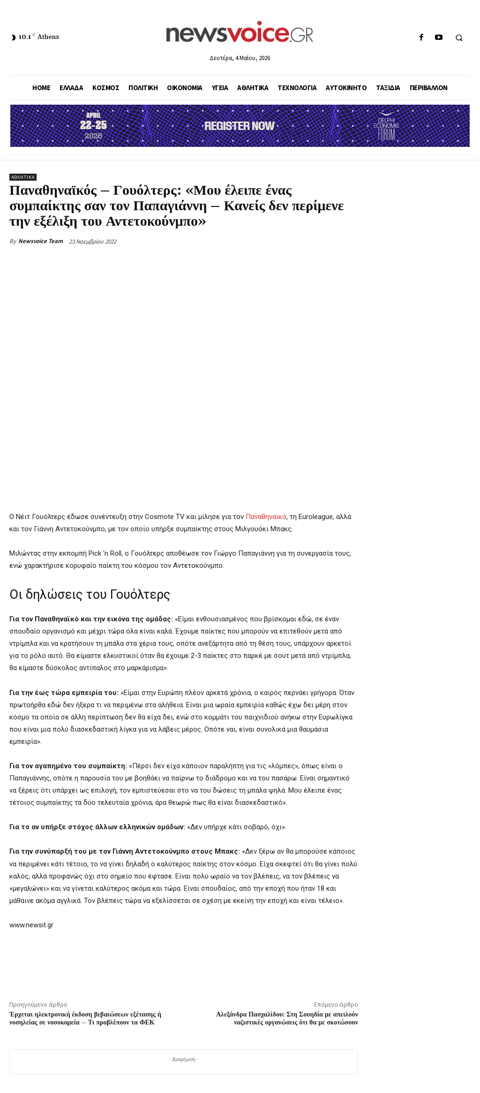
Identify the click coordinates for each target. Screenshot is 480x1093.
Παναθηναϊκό (266, 516)
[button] (459, 38)
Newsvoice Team (40, 241)
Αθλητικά (23, 177)
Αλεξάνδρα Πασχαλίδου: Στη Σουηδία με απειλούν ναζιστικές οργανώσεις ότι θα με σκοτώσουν (287, 1018)
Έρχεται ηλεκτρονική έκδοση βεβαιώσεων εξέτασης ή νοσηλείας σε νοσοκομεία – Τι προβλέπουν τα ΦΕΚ (85, 1018)
